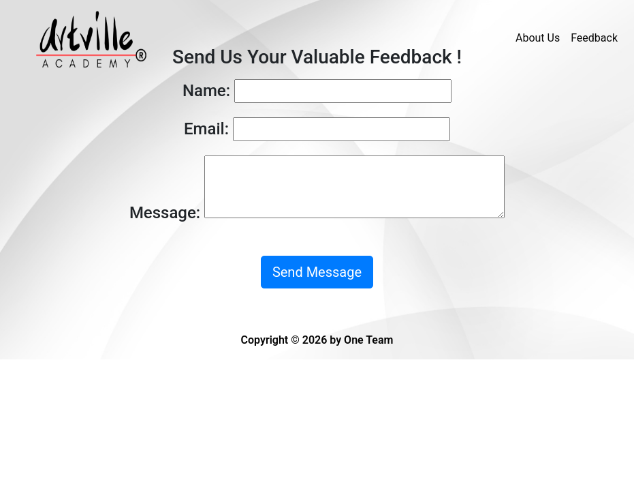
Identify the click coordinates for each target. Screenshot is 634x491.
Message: (164, 212)
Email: (206, 128)
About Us (538, 37)
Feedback (594, 37)
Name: (206, 90)
